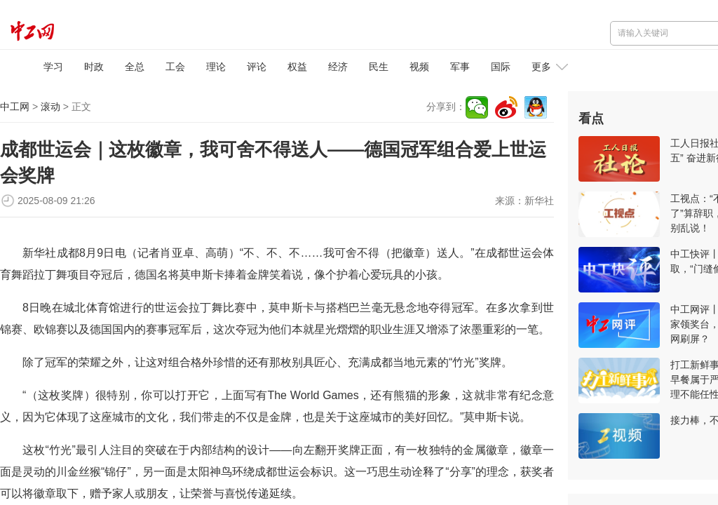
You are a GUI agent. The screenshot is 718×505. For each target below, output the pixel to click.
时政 (94, 66)
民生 (378, 66)
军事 (460, 66)
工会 (175, 66)
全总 (134, 66)
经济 (338, 66)
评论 (256, 66)
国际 (500, 66)
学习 (53, 66)
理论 (216, 66)
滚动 (50, 106)
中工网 (14, 106)
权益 (297, 66)
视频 (419, 66)
